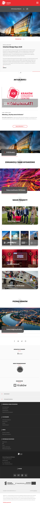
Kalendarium (20, 39)
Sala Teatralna (5, 408)
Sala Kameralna (5, 410)
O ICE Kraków (5, 417)
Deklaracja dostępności (6, 448)
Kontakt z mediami (6, 432)
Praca (3, 445)
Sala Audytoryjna (5, 407)
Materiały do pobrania (6, 434)
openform (35, 490)
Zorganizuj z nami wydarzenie (9, 404)
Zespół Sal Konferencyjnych (7, 412)
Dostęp (20, 469)
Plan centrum (4, 421)
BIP (3, 443)
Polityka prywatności (7, 502)
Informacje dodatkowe (8, 439)
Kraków (3, 423)
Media (3, 430)
